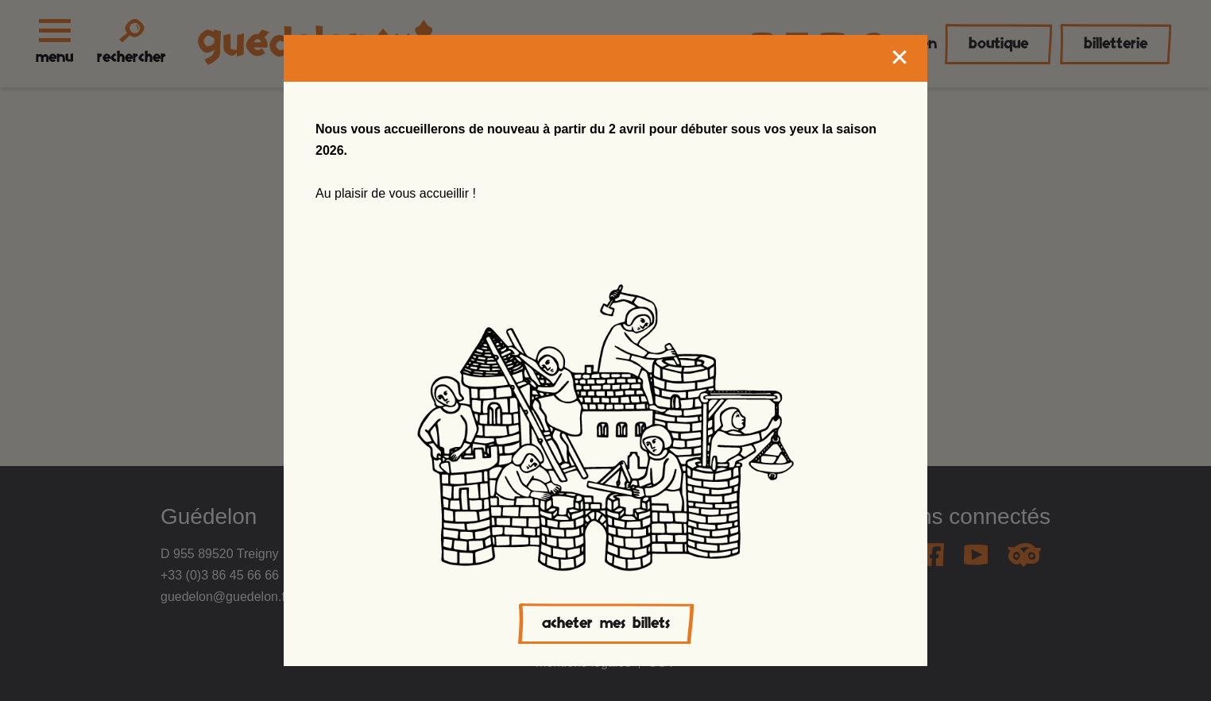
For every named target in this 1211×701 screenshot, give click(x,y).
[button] (43, 666)
